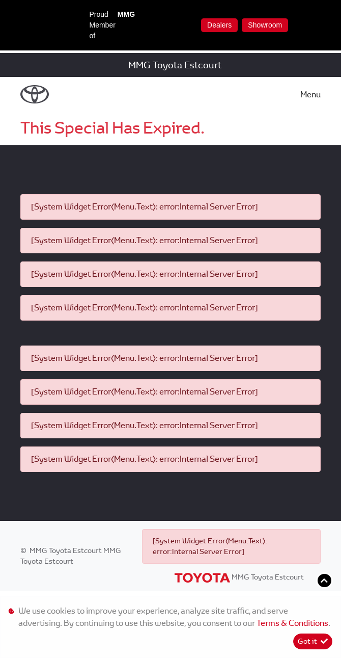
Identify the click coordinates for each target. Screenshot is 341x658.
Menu (310, 94)
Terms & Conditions (292, 623)
